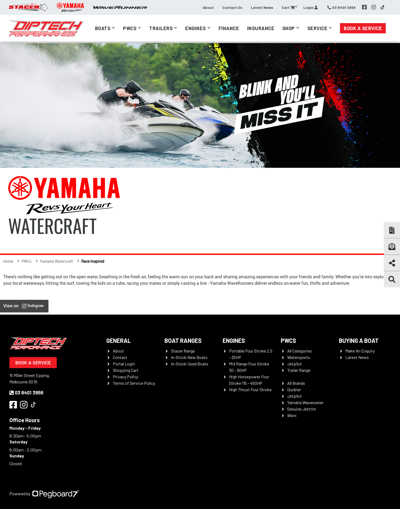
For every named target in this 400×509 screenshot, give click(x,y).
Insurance (261, 28)
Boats (103, 28)
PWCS (288, 340)
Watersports (298, 357)
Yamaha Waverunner (305, 402)
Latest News (262, 7)
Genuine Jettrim (301, 408)
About (208, 7)
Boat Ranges (183, 340)
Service (317, 28)
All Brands (296, 383)
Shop (288, 28)
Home (8, 261)
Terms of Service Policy (134, 383)
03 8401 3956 (26, 393)
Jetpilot (294, 363)
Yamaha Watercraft (56, 261)
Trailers (161, 28)
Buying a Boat (359, 340)
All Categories (299, 350)
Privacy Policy (125, 376)
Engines (195, 28)
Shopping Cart (125, 370)
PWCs (129, 28)
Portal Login (124, 363)
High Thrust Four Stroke (250, 389)
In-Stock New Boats (189, 357)
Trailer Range (298, 370)
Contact (120, 357)
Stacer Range (183, 350)
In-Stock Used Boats (189, 363)
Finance (229, 28)
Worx (292, 415)
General (118, 340)
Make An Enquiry (360, 350)
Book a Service (363, 28)
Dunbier (294, 389)
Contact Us (232, 7)
